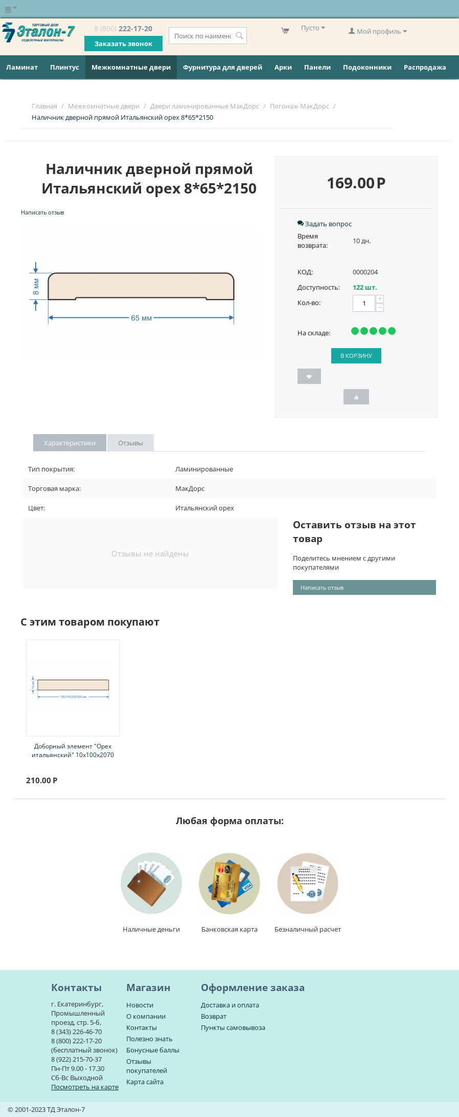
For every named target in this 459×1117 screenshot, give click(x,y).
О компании (146, 1016)
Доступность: (318, 287)
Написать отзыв (42, 212)
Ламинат (22, 67)
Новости (139, 1004)
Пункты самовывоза (233, 1027)
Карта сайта (145, 1081)
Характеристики (70, 442)
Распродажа (425, 67)
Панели (317, 67)
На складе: (313, 332)
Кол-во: (308, 302)
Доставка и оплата (230, 1004)
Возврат (213, 1016)
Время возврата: (312, 240)
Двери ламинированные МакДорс (204, 106)
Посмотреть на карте (85, 1086)
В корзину (356, 355)
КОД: (305, 271)
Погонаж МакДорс (299, 106)
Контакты (141, 1027)
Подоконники (367, 67)
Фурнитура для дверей (222, 67)
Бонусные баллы (152, 1050)
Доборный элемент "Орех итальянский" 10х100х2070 (73, 750)
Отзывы (130, 442)
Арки (283, 67)
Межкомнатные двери (131, 67)
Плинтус (64, 67)
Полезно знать (149, 1038)
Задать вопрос (324, 223)
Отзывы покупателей (146, 1066)
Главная (44, 106)
